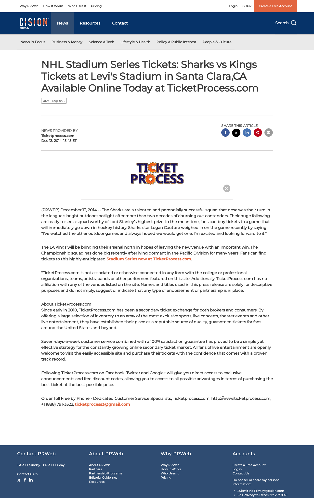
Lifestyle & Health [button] (135, 42)
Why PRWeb (29, 6)
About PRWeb (99, 465)
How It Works (53, 6)
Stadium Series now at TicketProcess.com (148, 259)
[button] (157, 174)
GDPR (246, 6)
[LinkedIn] (31, 479)
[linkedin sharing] (247, 133)
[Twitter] (19, 479)
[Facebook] (25, 479)
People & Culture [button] (217, 42)
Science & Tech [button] (101, 42)
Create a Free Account (275, 6)
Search (286, 23)
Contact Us (27, 474)
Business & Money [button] (67, 42)
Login (233, 6)
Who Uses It (77, 6)
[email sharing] (268, 133)
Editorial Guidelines (103, 477)
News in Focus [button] (32, 42)
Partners (95, 469)
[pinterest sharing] (258, 133)
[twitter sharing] (236, 133)
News (62, 23)
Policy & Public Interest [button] (176, 42)
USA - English (54, 101)
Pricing (96, 6)
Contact (120, 23)
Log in (237, 469)
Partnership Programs (105, 473)
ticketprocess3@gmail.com (102, 404)
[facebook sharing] (225, 133)
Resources (90, 23)
